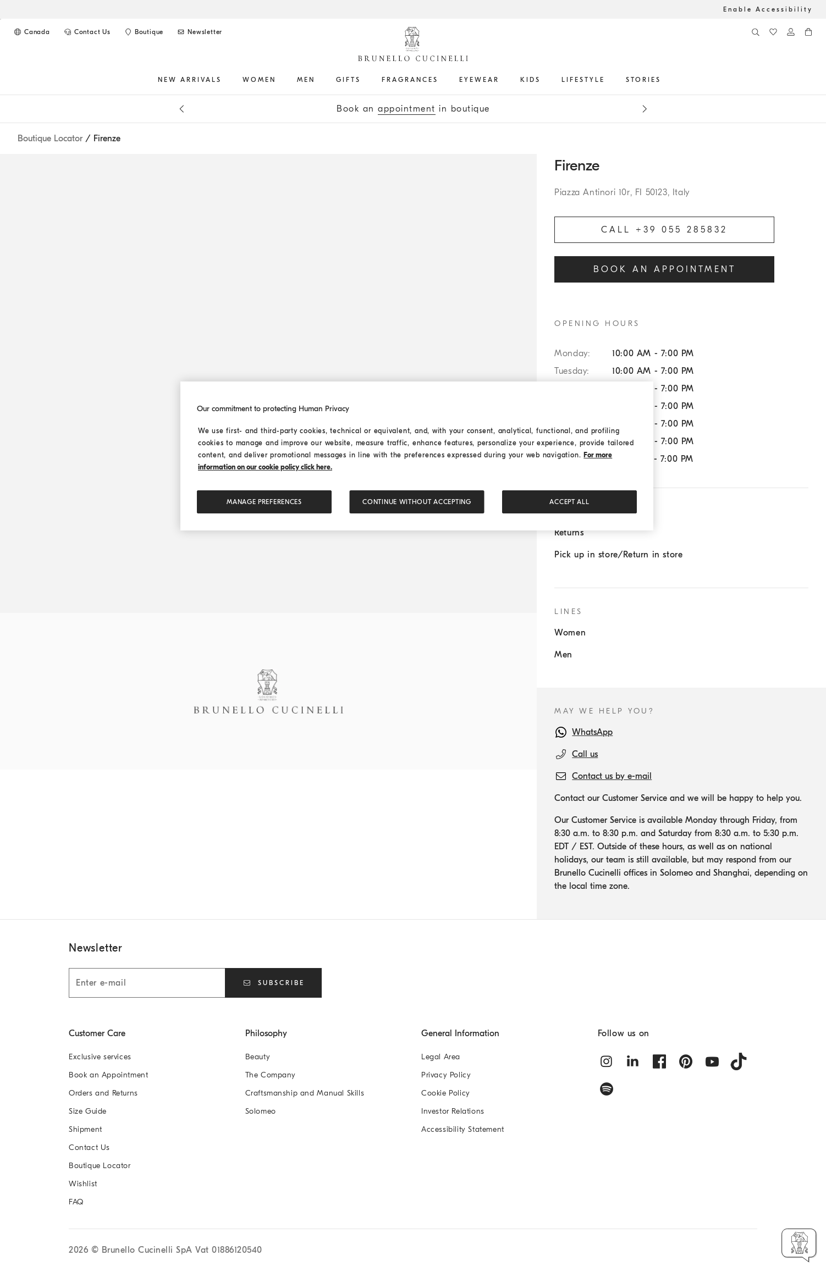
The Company (270, 1075)
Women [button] (259, 80)
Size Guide (88, 1111)
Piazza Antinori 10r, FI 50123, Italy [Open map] (622, 192)
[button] (799, 1245)
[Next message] (644, 108)
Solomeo (260, 1111)
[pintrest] (686, 1061)
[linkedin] (633, 1061)
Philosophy (266, 1033)
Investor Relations (452, 1111)
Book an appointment (664, 269)
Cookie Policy (445, 1093)
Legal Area (440, 1056)
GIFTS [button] (348, 80)
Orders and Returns (103, 1093)
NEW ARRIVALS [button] (190, 80)
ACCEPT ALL (569, 502)
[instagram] (606, 1061)
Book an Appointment (108, 1075)
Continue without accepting (416, 502)
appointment (407, 109)
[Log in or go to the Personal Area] (790, 31)
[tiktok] (738, 1061)
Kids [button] (530, 80)
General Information (460, 1033)
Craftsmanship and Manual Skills (305, 1093)
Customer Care (97, 1033)
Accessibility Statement (462, 1129)
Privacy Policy (446, 1075)
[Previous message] (181, 108)
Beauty (258, 1056)
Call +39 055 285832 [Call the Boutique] (664, 230)
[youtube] (712, 1061)
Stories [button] (643, 80)
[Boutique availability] (143, 31)
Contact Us (89, 1147)
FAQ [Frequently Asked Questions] (76, 1202)
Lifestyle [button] (583, 80)
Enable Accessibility (768, 9)
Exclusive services (100, 1056)
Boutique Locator (50, 138)
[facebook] (659, 1061)
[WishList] (773, 31)
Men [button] (306, 80)
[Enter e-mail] (147, 983)
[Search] (755, 31)
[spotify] (606, 1089)
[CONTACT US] (87, 31)
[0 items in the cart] (808, 31)
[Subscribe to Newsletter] (199, 31)
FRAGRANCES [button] (410, 80)
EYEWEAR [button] (479, 80)
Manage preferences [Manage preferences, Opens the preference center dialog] (264, 502)
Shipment (85, 1129)
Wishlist (83, 1183)
